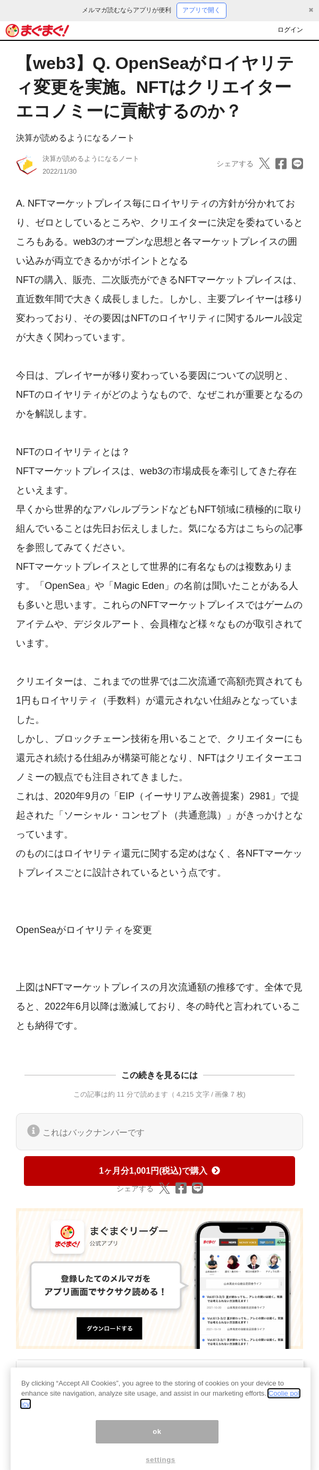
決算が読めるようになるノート (75, 137)
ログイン (290, 29)
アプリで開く (201, 10)
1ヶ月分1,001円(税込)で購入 (159, 1170)
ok (157, 1443)
